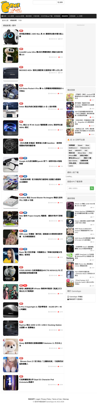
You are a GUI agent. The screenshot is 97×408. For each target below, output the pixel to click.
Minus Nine (82, 153)
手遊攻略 (36, 16)
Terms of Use (57, 399)
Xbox (87, 145)
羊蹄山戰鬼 (73, 163)
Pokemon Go (85, 148)
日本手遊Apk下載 (46, 16)
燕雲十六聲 (87, 158)
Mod (70, 150)
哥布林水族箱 (83, 163)
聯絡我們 (31, 399)
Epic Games (73, 160)
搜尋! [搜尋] (60, 2)
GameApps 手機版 (75, 297)
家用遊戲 (57, 16)
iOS (86, 150)
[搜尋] (44, 2)
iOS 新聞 (11, 16)
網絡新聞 (65, 16)
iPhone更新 (73, 155)
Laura (71, 166)
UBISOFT (78, 150)
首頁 (3, 16)
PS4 (90, 153)
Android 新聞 (19, 16)
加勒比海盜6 (84, 155)
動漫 (25, 285)
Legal (38, 399)
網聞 (25, 158)
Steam (80, 145)
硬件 (21, 30)
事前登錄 (29, 16)
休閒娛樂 (72, 16)
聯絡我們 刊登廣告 (75, 299)
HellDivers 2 (73, 148)
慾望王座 (72, 153)
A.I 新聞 (79, 16)
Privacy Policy (46, 399)
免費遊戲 (72, 145)
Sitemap (66, 399)
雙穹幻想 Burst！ (75, 158)
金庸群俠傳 (84, 160)
